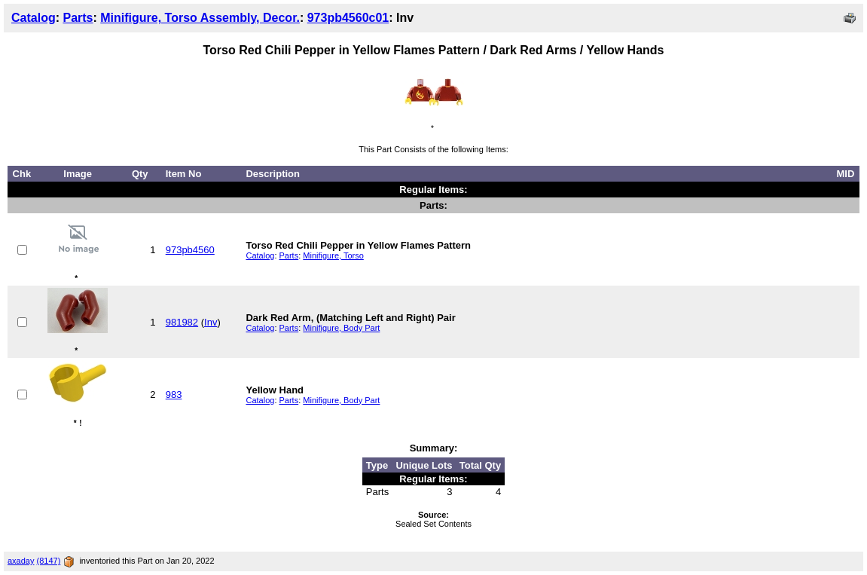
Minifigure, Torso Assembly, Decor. (200, 17)
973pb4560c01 (348, 17)
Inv (210, 322)
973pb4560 (190, 249)
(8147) (49, 560)
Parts (78, 17)
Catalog (33, 17)
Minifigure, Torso (333, 255)
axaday (21, 560)
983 (174, 394)
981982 (182, 322)
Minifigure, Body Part (341, 327)
